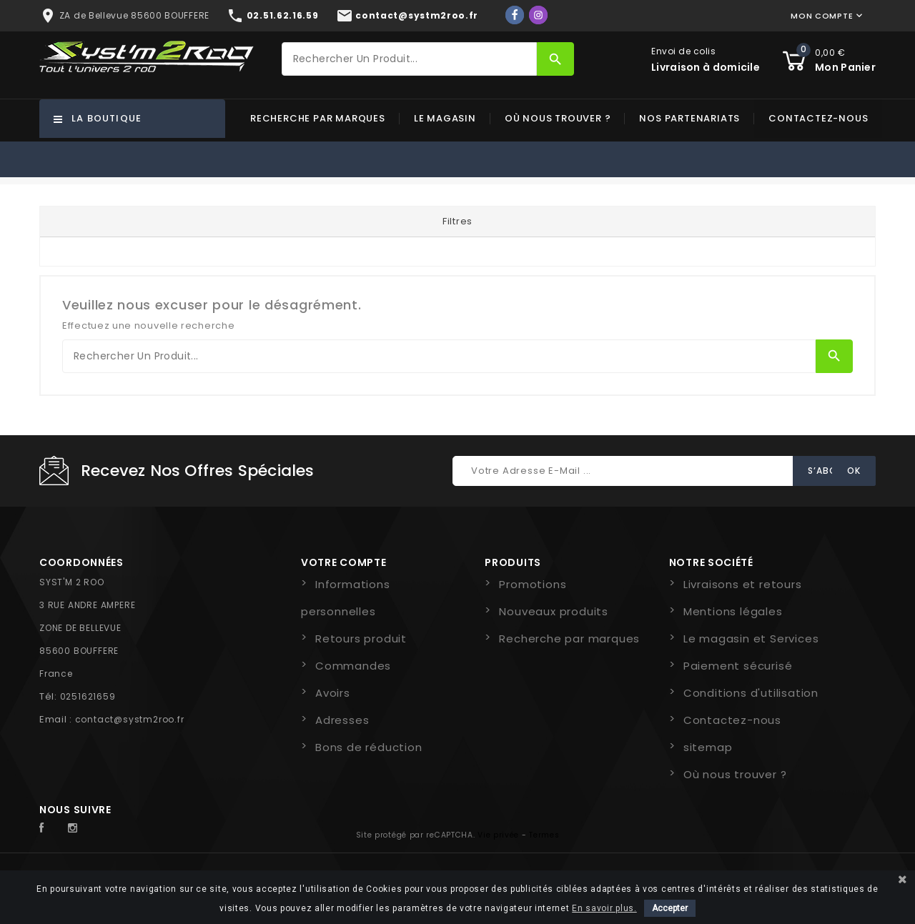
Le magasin (445, 118)
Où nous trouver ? (558, 118)
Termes (544, 835)
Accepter (670, 908)
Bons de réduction (368, 747)
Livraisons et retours (742, 584)
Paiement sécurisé (738, 665)
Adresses (342, 719)
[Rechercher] (410, 59)
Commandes (353, 665)
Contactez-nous (818, 118)
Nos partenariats (689, 118)
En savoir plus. (604, 908)
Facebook (49, 828)
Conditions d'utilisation (750, 692)
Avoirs (332, 692)
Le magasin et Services (751, 638)
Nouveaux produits (553, 611)
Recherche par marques (317, 118)
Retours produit (361, 638)
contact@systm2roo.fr (129, 719)
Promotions (532, 584)
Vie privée (498, 835)
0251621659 (88, 696)
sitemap (708, 747)
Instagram (76, 828)
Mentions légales (733, 611)
